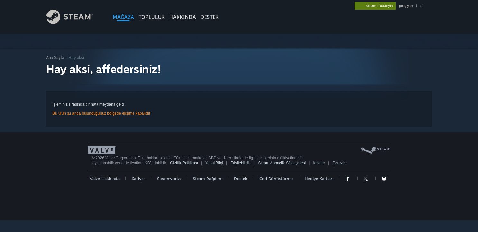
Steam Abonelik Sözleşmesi (282, 163)
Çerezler (339, 163)
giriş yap (406, 6)
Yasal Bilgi (214, 163)
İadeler (319, 163)
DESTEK (209, 17)
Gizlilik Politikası (184, 163)
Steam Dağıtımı (207, 178)
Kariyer (138, 178)
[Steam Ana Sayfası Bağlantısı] (74, 22)
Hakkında (182, 17)
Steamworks (169, 178)
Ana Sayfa (55, 57)
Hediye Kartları (319, 178)
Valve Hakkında (105, 178)
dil (422, 6)
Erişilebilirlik (240, 163)
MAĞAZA (123, 17)
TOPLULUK (152, 17)
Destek (240, 178)
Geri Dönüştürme (276, 178)
